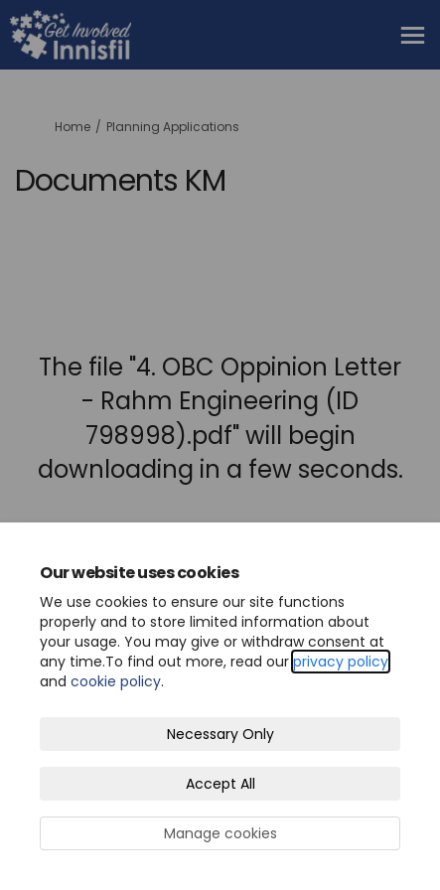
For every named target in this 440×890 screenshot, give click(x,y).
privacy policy (340, 661)
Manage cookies (220, 833)
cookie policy (116, 681)
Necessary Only (220, 734)
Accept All (220, 784)
